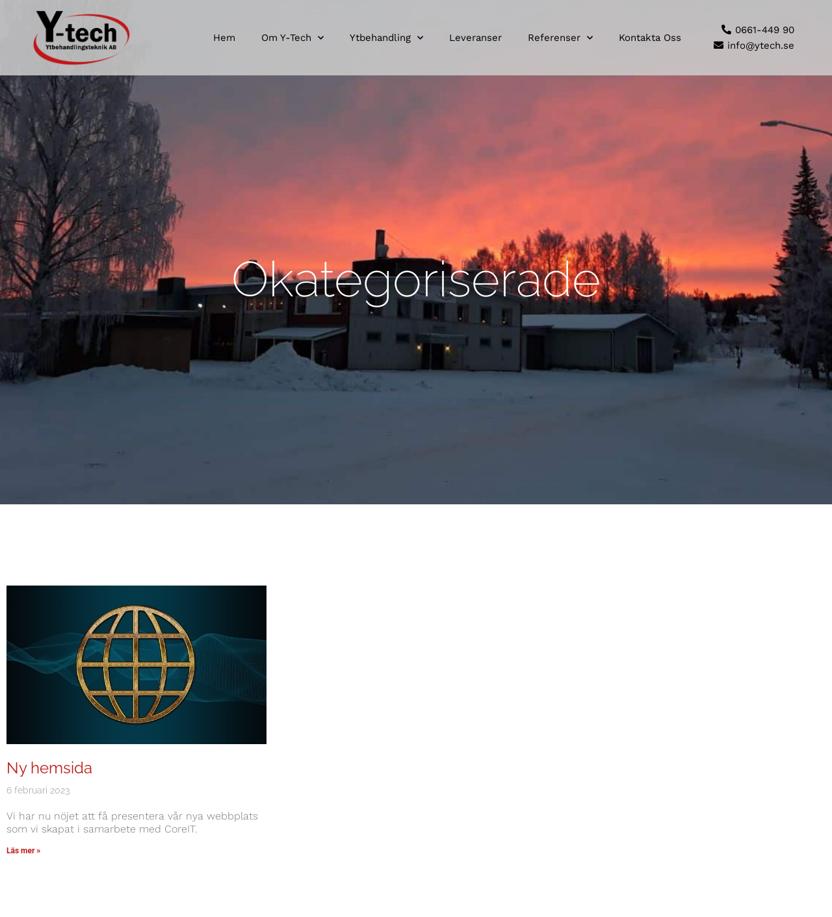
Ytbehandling (386, 37)
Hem (224, 38)
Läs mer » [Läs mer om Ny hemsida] (23, 850)
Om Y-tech (292, 37)
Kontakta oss (650, 38)
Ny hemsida (49, 767)
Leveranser (475, 38)
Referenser (560, 37)
